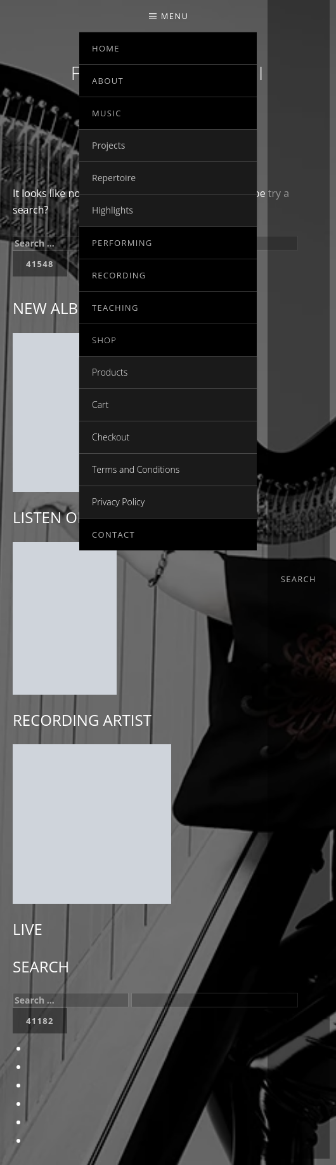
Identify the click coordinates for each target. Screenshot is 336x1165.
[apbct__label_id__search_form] (214, 1000)
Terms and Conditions (135, 469)
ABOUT (108, 80)
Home (106, 48)
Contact (113, 534)
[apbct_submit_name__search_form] (40, 1020)
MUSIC (107, 113)
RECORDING (119, 275)
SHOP (104, 340)
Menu (174, 16)
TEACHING (115, 307)
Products (109, 372)
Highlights (112, 210)
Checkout (110, 437)
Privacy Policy (118, 502)
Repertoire (114, 178)
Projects (108, 145)
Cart (100, 405)
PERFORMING (122, 243)
